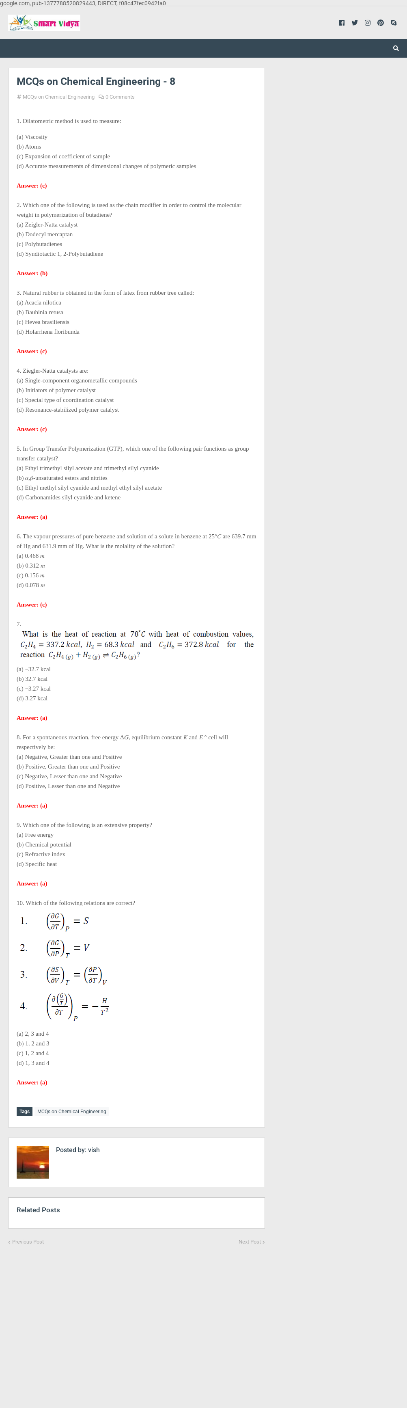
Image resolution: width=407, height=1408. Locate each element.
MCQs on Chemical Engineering (59, 97)
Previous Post (28, 1241)
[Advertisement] (136, 1321)
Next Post (250, 1241)
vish (93, 1149)
